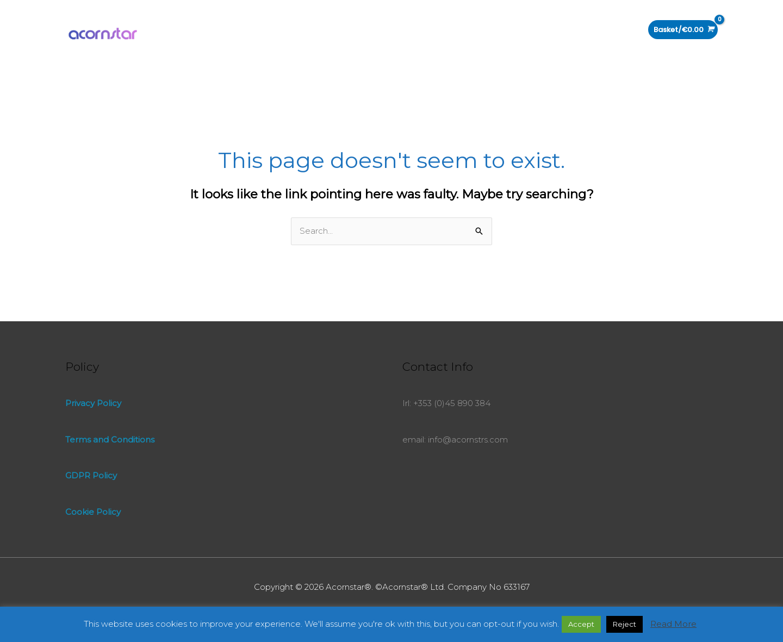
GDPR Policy (91, 475)
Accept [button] (581, 624)
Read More (673, 624)
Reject (624, 624)
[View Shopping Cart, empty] (683, 29)
